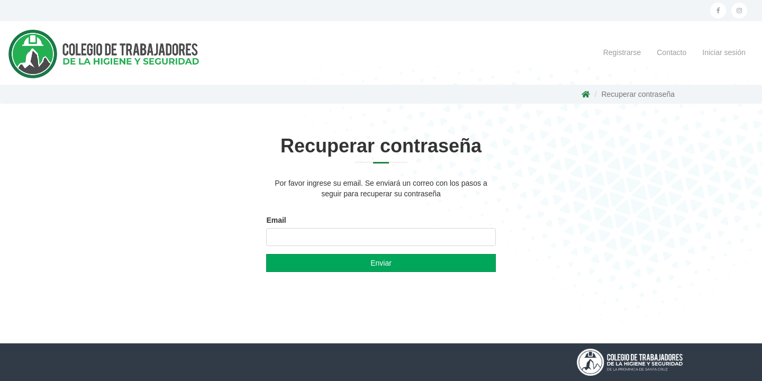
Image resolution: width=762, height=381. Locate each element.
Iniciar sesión (724, 52)
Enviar (381, 263)
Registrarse (622, 52)
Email (276, 220)
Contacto (671, 52)
